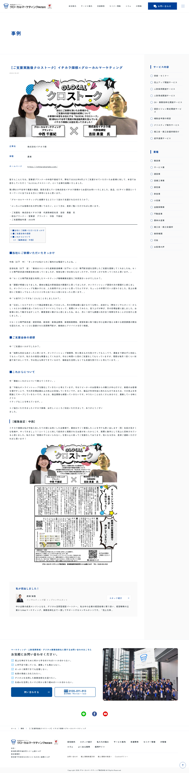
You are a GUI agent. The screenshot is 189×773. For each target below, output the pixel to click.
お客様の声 (159, 246)
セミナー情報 (115, 6)
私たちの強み (103, 742)
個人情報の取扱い (105, 756)
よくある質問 (84, 746)
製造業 (157, 160)
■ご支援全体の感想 (21, 233)
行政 (156, 240)
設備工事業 (159, 180)
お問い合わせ (162, 6)
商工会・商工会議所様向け (166, 131)
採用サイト (100, 746)
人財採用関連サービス (164, 88)
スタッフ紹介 (86, 742)
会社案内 (72, 6)
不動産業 (158, 213)
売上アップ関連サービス (165, 82)
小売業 (157, 200)
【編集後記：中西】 (24, 239)
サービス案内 (86, 6)
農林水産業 (159, 220)
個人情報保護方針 (88, 756)
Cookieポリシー (121, 756)
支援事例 (101, 6)
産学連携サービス (162, 138)
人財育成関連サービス (164, 95)
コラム (128, 6)
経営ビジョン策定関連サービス (168, 110)
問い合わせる (31, 692)
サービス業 (159, 167)
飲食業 (157, 193)
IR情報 (139, 6)
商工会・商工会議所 (163, 226)
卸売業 (157, 187)
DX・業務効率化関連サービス (168, 102)
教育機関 (158, 233)
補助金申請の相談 (162, 118)
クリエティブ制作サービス (166, 125)
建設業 (157, 173)
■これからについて (20, 236)
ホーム (13, 728)
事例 (22, 728)
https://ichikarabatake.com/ (42, 166)
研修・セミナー (161, 75)
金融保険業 (159, 207)
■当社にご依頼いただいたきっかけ (27, 230)
